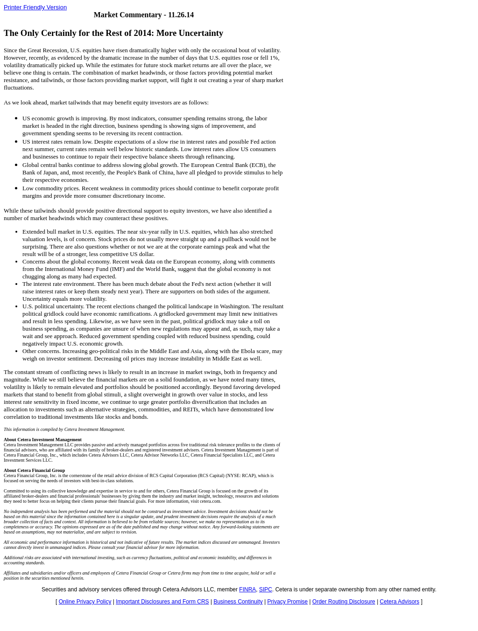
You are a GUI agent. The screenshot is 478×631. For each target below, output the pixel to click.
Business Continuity (237, 601)
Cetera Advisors (400, 601)
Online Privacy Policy (85, 601)
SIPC (265, 589)
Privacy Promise (287, 601)
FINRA (247, 589)
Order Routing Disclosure (343, 601)
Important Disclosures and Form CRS (162, 601)
